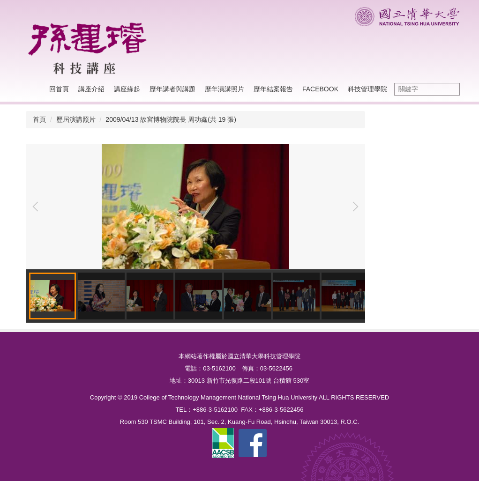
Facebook (320, 89)
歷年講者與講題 (172, 89)
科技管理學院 (367, 89)
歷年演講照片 (224, 89)
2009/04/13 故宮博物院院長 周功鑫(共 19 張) (170, 119)
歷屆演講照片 (76, 119)
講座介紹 (91, 89)
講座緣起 (127, 89)
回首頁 (59, 89)
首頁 (39, 119)
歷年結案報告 (273, 89)
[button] (37, 206)
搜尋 (450, 89)
